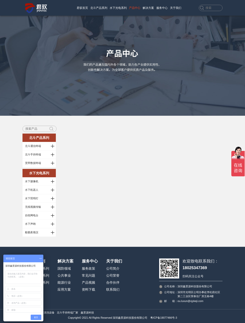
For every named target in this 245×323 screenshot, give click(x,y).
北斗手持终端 (33, 154)
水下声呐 (30, 223)
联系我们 (113, 289)
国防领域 (64, 268)
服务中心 (162, 8)
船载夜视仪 (31, 232)
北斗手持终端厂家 (67, 312)
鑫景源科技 (87, 312)
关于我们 (175, 8)
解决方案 (148, 8)
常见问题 (88, 275)
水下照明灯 (31, 198)
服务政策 (88, 268)
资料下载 (88, 289)
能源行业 (64, 282)
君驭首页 (82, 8)
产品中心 (134, 8)
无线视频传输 (33, 206)
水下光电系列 (118, 8)
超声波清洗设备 (45, 312)
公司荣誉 (113, 275)
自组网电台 (31, 215)
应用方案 (64, 289)
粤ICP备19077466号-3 (163, 317)
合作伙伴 (113, 282)
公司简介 (113, 268)
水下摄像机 (31, 181)
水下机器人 (31, 189)
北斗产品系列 (98, 8)
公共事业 (64, 275)
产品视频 (88, 282)
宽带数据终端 (33, 163)
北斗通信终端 (33, 146)
